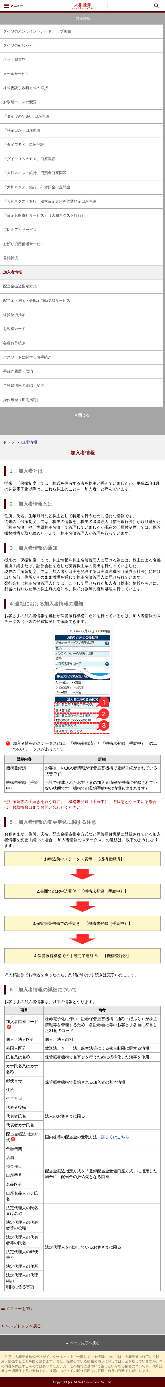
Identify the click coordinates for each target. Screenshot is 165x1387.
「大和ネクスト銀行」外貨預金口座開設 (36, 187)
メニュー (13, 5)
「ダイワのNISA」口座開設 (26, 116)
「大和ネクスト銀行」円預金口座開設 (34, 173)
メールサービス (16, 74)
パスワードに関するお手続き (27, 357)
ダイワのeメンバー (19, 45)
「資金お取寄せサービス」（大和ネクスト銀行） (44, 215)
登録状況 (10, 258)
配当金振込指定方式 (20, 286)
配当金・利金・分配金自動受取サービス (36, 300)
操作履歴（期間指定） (21, 400)
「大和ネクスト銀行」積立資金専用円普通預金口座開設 (49, 201)
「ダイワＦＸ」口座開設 (23, 144)
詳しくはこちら (113, 1137)
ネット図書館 (14, 59)
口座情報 (29, 442)
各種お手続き (14, 343)
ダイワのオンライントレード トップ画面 (37, 31)
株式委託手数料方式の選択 (25, 88)
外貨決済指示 (14, 315)
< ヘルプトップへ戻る (21, 1326)
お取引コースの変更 (20, 102)
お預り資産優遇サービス (23, 244)
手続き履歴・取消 (18, 371)
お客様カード (14, 329)
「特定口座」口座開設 (21, 130)
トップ (9, 442)
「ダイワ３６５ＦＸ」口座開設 (29, 159)
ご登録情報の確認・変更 (23, 385)
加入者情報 (12, 272)
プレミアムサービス (20, 230)
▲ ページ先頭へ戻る (82, 1343)
